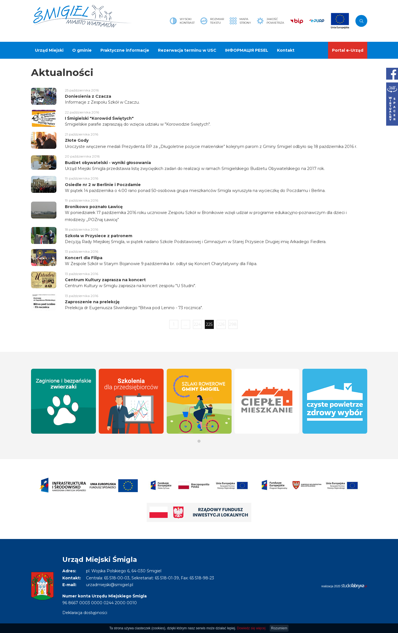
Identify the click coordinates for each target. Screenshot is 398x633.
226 (221, 324)
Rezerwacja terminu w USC (187, 50)
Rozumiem (279, 628)
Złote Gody (77, 140)
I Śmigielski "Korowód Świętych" (99, 118)
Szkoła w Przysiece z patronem (98, 235)
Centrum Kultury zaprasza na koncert (105, 279)
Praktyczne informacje (124, 50)
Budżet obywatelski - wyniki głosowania (108, 162)
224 (197, 324)
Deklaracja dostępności (84, 612)
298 (233, 324)
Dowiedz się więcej (251, 628)
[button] (199, 441)
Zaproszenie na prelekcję (92, 301)
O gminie (82, 50)
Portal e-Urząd (347, 50)
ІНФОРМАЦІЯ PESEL (246, 50)
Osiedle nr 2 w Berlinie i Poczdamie (103, 184)
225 (209, 324)
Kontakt (285, 50)
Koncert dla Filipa (83, 257)
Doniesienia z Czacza (88, 96)
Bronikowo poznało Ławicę (94, 206)
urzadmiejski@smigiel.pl (109, 584)
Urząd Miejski (49, 50)
